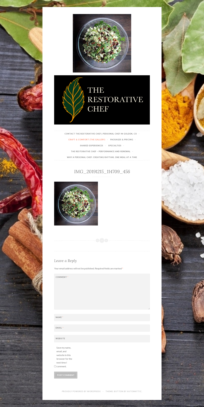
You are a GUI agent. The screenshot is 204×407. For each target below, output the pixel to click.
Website (60, 338)
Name (59, 317)
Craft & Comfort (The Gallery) (86, 139)
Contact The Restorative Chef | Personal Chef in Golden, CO (100, 134)
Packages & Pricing (121, 139)
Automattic (134, 391)
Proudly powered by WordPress (81, 391)
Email (59, 328)
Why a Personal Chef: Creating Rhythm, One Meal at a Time (102, 157)
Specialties (114, 145)
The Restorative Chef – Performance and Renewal (100, 151)
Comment (62, 277)
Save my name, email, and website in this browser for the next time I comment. (64, 357)
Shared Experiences (91, 145)
